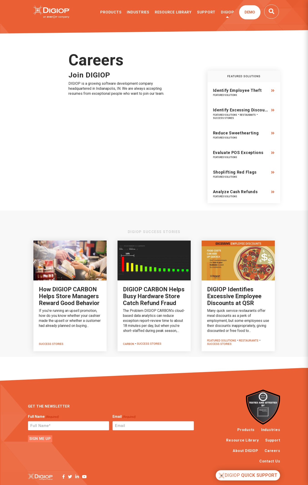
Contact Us (269, 461)
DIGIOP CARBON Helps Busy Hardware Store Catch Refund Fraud (154, 296)
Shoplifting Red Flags (235, 172)
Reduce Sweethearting (236, 133)
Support (206, 12)
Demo (250, 12)
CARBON (128, 344)
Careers (272, 451)
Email (124, 416)
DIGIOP (227, 12)
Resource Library (173, 12)
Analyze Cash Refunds (235, 191)
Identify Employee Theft (237, 90)
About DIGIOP (245, 451)
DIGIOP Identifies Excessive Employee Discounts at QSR (234, 296)
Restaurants (248, 115)
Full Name (43, 416)
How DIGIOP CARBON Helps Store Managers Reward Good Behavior (69, 296)
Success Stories (223, 118)
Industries (138, 12)
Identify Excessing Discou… (240, 110)
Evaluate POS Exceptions (238, 152)
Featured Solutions (225, 95)
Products (110, 12)
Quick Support (248, 475)
